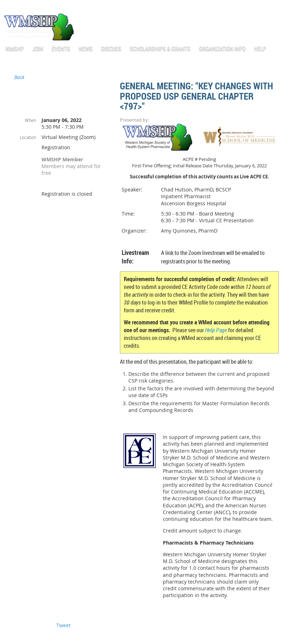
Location (28, 137)
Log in (282, 7)
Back (19, 77)
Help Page (216, 330)
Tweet (63, 625)
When (30, 120)
